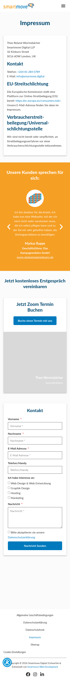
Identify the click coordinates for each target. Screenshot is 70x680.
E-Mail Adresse (17, 448)
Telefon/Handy (17, 463)
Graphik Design (20, 488)
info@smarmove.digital (30, 76)
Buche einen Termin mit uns (35, 320)
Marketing (17, 497)
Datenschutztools (35, 629)
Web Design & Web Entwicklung (31, 483)
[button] (63, 6)
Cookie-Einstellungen (15, 652)
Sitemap (35, 644)
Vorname (14, 419)
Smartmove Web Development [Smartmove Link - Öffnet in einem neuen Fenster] (42, 666)
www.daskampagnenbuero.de (35, 257)
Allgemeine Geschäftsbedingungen (35, 615)
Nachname (15, 433)
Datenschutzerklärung (21, 537)
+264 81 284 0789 (28, 71)
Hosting (15, 493)
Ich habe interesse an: (21, 477)
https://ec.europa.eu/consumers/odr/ (38, 100)
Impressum (35, 637)
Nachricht (14, 504)
